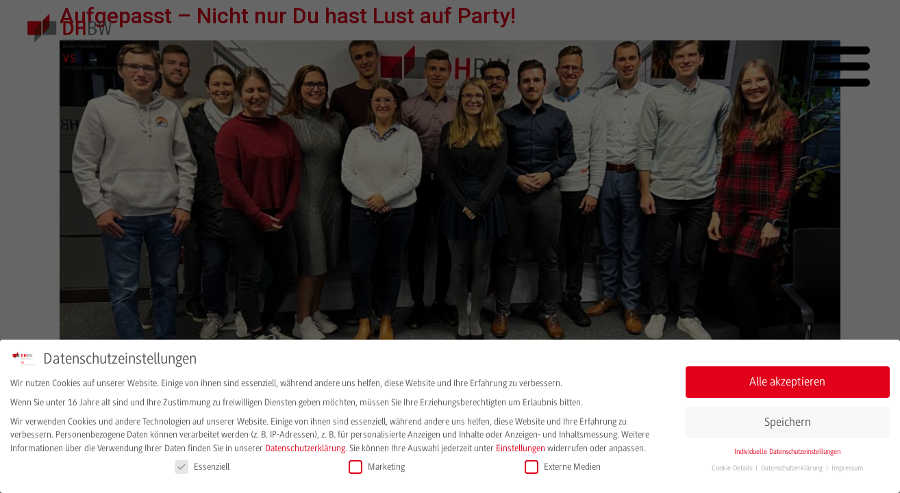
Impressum (847, 468)
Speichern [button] (787, 421)
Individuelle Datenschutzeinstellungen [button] (787, 451)
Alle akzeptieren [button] (787, 381)
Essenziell (202, 465)
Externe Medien (563, 465)
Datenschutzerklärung (305, 447)
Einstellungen (520, 447)
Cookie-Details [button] (733, 468)
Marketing (377, 465)
